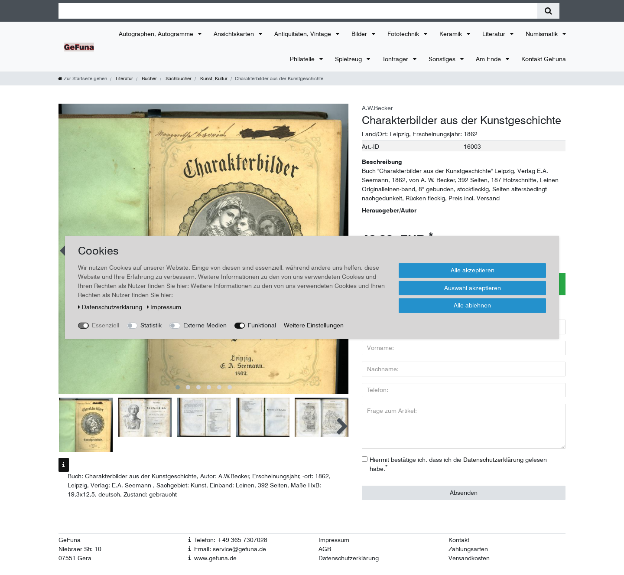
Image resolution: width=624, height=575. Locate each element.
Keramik (451, 33)
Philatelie (303, 59)
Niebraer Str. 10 (79, 549)
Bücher (148, 78)
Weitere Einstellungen (314, 325)
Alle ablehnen (472, 305)
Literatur (494, 33)
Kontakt (458, 539)
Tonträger (396, 59)
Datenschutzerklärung (348, 558)
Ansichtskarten (235, 33)
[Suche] (548, 11)
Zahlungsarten (468, 549)
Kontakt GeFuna (543, 59)
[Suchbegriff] (297, 11)
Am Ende (489, 59)
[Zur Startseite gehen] (82, 78)
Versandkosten (469, 558)
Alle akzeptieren (472, 270)
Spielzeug (349, 59)
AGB (324, 549)
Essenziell (105, 325)
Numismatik (542, 33)
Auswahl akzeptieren (472, 287)
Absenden (464, 492)
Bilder (360, 33)
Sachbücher (178, 78)
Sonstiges (443, 59)
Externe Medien (205, 325)
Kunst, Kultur (213, 78)
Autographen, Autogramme (157, 33)
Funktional (262, 325)
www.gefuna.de (215, 558)
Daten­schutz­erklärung (111, 307)
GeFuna (69, 539)
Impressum (333, 539)
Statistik (151, 325)
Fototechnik (404, 33)
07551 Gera (74, 558)
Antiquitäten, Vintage (303, 33)
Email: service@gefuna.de (230, 549)
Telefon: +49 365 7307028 (230, 539)
